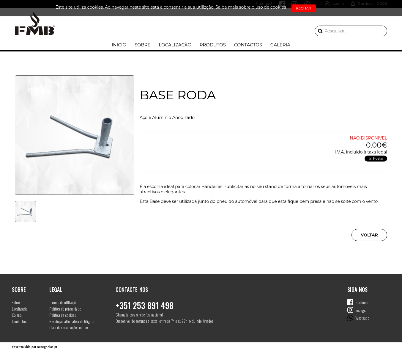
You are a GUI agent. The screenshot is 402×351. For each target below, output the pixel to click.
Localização (175, 45)
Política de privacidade (65, 308)
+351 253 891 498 (145, 305)
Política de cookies (62, 315)
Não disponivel (368, 138)
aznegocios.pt (47, 346)
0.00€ (376, 145)
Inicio (119, 45)
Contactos (248, 45)
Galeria (280, 45)
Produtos (213, 45)
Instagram (362, 310)
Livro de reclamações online (68, 327)
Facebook (361, 302)
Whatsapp (362, 318)
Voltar (369, 235)
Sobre (143, 45)
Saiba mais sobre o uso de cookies (250, 7)
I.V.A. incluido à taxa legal (361, 152)
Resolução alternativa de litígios (71, 321)
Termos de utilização (63, 302)
